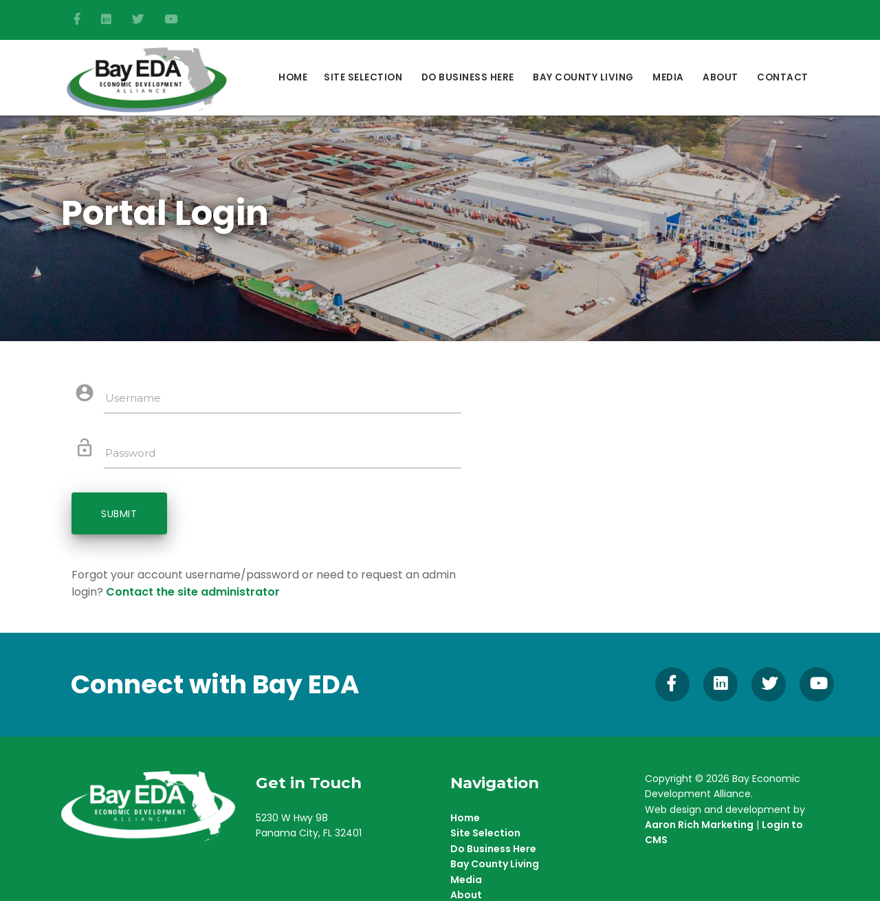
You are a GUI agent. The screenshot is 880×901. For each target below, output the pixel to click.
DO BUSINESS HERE (467, 77)
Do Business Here (493, 850)
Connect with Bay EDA (215, 686)
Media (668, 77)
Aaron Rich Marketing (699, 826)
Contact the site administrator (193, 594)
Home (292, 77)
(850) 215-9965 (294, 850)
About (720, 77)
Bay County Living (583, 77)
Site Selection (363, 77)
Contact (782, 77)
